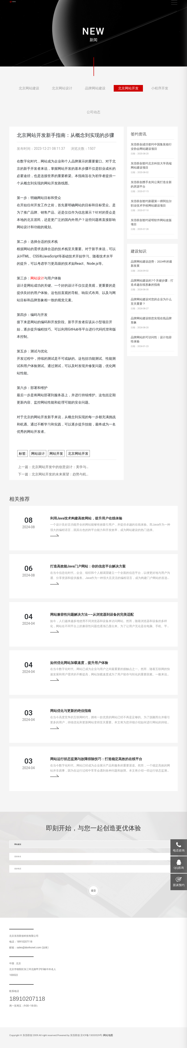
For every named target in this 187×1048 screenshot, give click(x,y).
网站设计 (38, 453)
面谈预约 (179, 885)
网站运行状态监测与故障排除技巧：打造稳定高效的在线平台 (96, 759)
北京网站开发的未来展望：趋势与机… (60, 474)
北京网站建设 (29, 90)
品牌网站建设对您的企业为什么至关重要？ (151, 301)
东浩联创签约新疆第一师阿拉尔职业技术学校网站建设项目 (151, 203)
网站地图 (108, 1035)
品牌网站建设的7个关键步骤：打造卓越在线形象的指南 (152, 283)
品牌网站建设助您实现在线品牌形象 (151, 320)
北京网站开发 (128, 90)
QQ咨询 (179, 867)
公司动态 (93, 114)
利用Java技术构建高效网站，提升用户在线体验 (86, 518)
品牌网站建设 (95, 90)
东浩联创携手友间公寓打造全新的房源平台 (151, 184)
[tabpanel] (93, 33)
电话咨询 (179, 850)
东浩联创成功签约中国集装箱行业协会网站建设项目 (151, 147)
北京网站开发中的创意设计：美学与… (60, 467)
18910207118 (27, 999)
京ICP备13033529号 (91, 1035)
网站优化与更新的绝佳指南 (70, 711)
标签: (22, 453)
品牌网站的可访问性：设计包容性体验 (151, 339)
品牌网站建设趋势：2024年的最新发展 (151, 264)
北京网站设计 (62, 90)
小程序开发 (159, 90)
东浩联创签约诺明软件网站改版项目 (151, 222)
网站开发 (56, 453)
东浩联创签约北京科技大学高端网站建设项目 (151, 166)
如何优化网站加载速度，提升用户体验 (79, 663)
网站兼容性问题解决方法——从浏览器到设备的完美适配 (92, 614)
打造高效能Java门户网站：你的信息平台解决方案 (88, 566)
